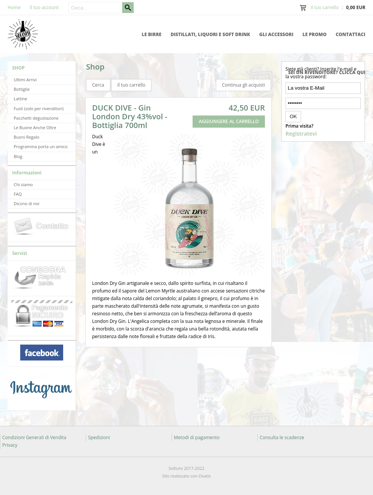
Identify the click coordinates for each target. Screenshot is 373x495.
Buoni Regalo (26, 137)
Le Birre (151, 34)
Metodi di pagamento (197, 437)
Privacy (10, 445)
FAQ (18, 194)
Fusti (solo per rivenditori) (39, 108)
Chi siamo (23, 184)
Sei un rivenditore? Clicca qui (326, 72)
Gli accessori (276, 34)
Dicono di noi (26, 203)
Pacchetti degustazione (36, 118)
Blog (18, 156)
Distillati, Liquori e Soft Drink (210, 34)
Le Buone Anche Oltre (35, 127)
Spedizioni (99, 437)
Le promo (315, 34)
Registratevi (301, 133)
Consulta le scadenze (282, 437)
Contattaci (350, 34)
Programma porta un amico (41, 146)
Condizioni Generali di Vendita (34, 437)
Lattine (20, 98)
